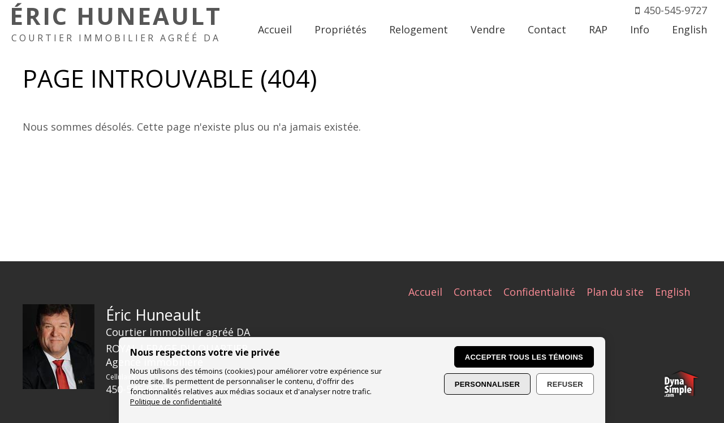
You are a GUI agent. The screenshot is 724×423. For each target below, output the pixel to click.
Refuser (565, 384)
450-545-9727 (675, 10)
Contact (473, 292)
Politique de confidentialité (176, 401)
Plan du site (615, 292)
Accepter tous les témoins (524, 357)
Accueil (425, 292)
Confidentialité (539, 292)
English (672, 292)
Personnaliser (487, 384)
